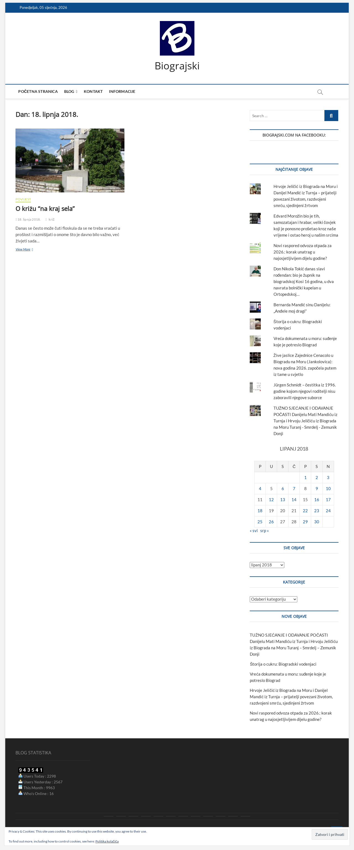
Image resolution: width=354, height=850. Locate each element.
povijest (23, 199)
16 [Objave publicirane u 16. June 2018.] (316, 499)
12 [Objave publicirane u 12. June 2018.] (271, 499)
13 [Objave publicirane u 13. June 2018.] (282, 499)
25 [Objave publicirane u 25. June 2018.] (259, 521)
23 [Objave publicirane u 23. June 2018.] (316, 510)
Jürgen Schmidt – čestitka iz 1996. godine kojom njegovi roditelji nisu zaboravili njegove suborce (305, 391)
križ (51, 219)
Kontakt (93, 91)
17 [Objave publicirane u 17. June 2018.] (328, 499)
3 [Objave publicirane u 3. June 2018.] (328, 477)
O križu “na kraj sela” (45, 208)
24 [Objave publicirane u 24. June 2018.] (328, 510)
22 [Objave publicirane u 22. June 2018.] (305, 510)
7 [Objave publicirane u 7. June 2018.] (294, 488)
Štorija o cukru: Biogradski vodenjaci (283, 664)
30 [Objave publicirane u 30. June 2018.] (316, 521)
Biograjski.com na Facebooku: (294, 135)
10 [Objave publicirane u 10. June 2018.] (328, 488)
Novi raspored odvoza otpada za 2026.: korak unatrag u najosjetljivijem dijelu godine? (303, 252)
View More (26, 250)
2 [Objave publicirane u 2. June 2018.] (317, 477)
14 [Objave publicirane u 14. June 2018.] (293, 499)
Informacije (122, 91)
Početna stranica (38, 91)
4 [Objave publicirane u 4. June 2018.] (260, 488)
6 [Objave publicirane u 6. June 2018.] (283, 488)
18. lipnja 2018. (28, 219)
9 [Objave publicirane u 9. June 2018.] (317, 488)
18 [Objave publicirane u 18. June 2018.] (259, 510)
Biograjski (177, 66)
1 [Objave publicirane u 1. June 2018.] (305, 477)
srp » (264, 530)
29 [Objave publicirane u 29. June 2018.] (305, 521)
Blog (69, 91)
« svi (254, 530)
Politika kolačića (107, 841)
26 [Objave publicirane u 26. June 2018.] (271, 521)
